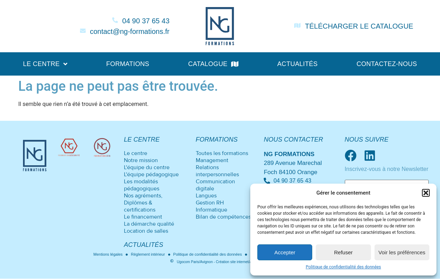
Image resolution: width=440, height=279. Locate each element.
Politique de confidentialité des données (343, 267)
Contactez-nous (386, 63)
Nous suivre (367, 139)
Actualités (297, 63)
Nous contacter (293, 139)
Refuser (343, 252)
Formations (127, 63)
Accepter (284, 252)
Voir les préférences (401, 252)
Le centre (45, 64)
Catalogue (213, 63)
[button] (425, 192)
